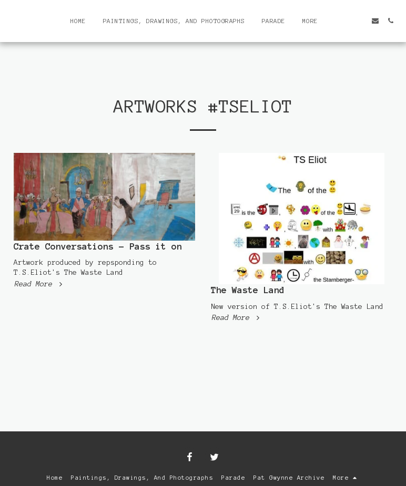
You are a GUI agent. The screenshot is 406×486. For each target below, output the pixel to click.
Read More (40, 284)
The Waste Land (248, 290)
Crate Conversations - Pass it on (98, 246)
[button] (345, 20)
